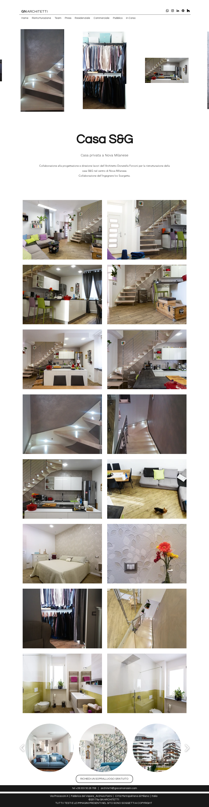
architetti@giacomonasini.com (119, 788)
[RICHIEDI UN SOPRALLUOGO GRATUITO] (104, 779)
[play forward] (187, 747)
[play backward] (22, 747)
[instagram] (172, 10)
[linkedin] (178, 10)
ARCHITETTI (34, 11)
